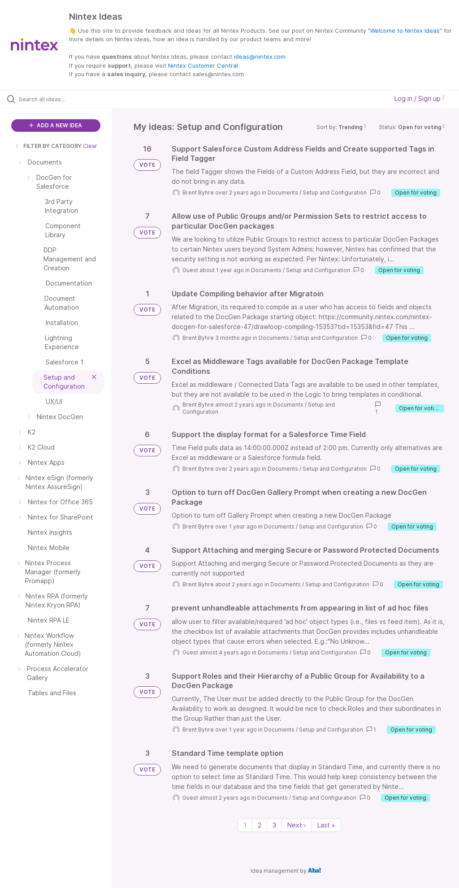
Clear (90, 146)
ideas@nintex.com (260, 56)
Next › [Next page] (296, 825)
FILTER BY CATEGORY (48, 146)
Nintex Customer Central (203, 65)
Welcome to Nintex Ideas (405, 30)
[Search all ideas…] (60, 99)
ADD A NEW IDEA (55, 125)
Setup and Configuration (335, 192)
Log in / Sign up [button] (419, 98)
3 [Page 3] (274, 825)
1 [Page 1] (245, 825)
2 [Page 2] (259, 825)
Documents (283, 192)
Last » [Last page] (326, 825)
